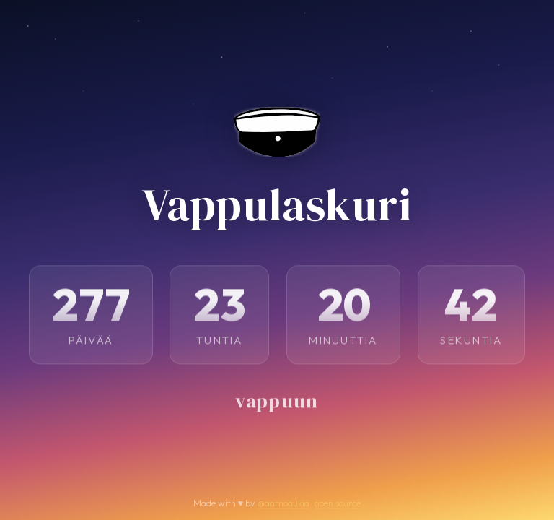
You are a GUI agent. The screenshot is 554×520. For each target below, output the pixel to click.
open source (338, 502)
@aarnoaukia (283, 502)
